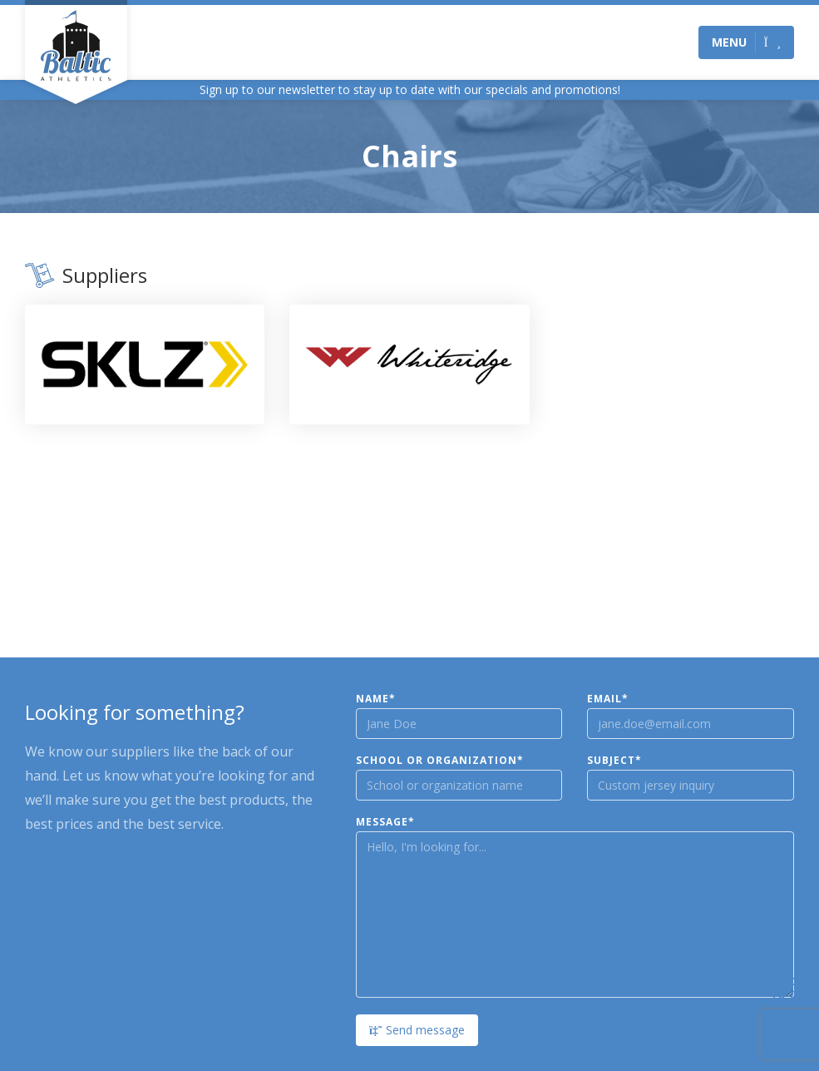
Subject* (614, 761)
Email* (608, 699)
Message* (385, 822)
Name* (376, 699)
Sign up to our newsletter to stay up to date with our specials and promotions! (410, 89)
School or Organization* (440, 761)
